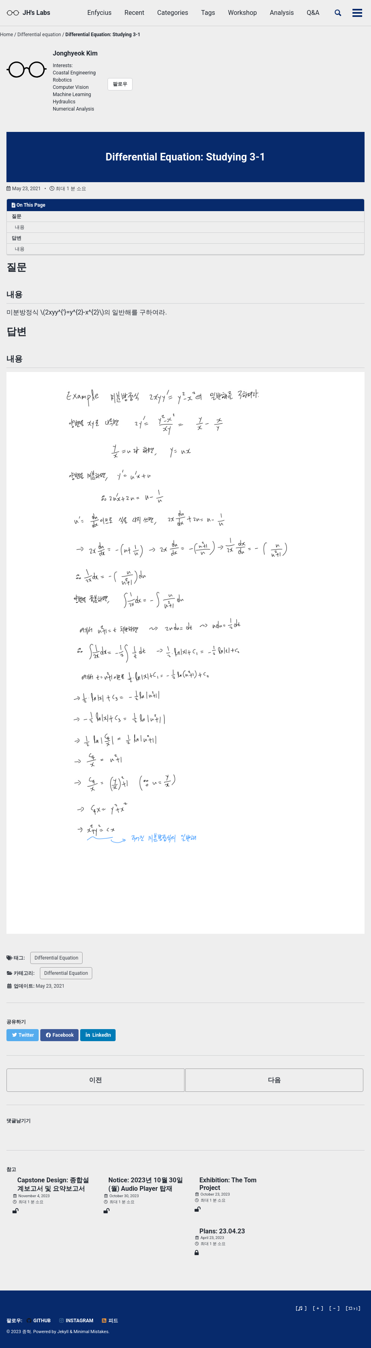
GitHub (38, 1320)
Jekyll (62, 1331)
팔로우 (120, 84)
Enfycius (99, 12)
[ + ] (318, 1308)
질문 (16, 216)
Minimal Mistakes (91, 1331)
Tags (208, 12)
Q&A (313, 12)
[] (353, 1308)
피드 (109, 1320)
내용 (20, 227)
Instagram (75, 1320)
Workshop (242, 12)
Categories (172, 12)
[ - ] (335, 1308)
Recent (134, 12)
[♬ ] (301, 1308)
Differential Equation (57, 958)
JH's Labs (36, 12)
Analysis (282, 12)
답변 (16, 238)
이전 (95, 1080)
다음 (274, 1080)
